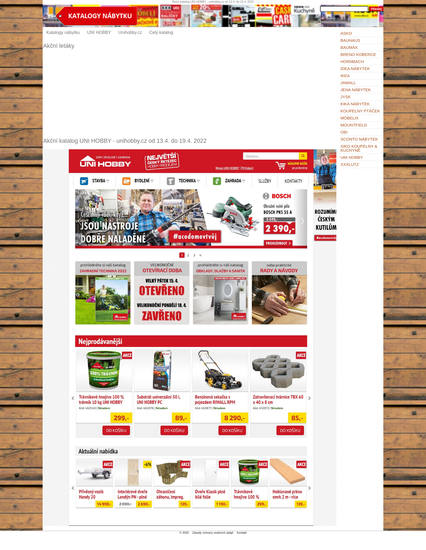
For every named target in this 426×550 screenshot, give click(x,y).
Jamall (348, 82)
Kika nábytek (355, 104)
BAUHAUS (350, 40)
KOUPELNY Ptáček (360, 111)
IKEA (345, 75)
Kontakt (242, 532)
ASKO (346, 33)
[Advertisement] (189, 93)
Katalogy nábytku (63, 32)
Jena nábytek (355, 89)
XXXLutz (349, 164)
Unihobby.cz (130, 32)
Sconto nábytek (359, 139)
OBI (343, 132)
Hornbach (352, 61)
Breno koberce (358, 54)
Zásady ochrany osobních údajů (212, 532)
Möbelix (349, 118)
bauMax (349, 47)
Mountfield (353, 125)
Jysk (345, 96)
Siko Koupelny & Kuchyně (358, 148)
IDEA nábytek (355, 68)
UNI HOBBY (351, 157)
